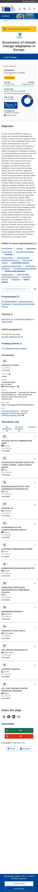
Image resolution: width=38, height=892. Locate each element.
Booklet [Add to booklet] (11, 748)
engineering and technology (11, 266)
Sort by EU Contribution (19, 428)
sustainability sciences (20, 263)
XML (20, 730)
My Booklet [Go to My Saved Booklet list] (25, 749)
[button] (24, 9)
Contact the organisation (10, 411)
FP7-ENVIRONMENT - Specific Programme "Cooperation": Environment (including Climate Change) (18, 304)
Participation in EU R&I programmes (14, 413)
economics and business (25, 252)
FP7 (5, 21)
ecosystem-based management (25, 269)
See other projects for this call (12, 337)
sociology (19, 248)
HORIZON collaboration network (13, 415)
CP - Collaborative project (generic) (14, 348)
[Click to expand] (35, 437)
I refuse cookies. (19, 889)
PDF (20, 736)
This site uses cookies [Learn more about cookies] (12, 876)
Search (29, 9)
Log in (19, 9)
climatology (16, 279)
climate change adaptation (15, 271)
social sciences (7, 248)
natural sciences (7, 258)
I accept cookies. (19, 883)
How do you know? (29, 1)
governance (31, 248)
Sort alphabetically (7, 428)
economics (9, 254)
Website (24, 411)
